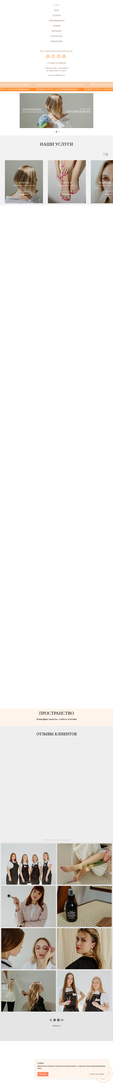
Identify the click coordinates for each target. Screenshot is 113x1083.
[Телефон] (48, 58)
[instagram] (58, 58)
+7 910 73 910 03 (56, 63)
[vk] (64, 58)
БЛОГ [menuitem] (56, 10)
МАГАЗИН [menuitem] (56, 31)
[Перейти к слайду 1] (54, 131)
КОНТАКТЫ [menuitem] (56, 36)
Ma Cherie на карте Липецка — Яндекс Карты (57, 882)
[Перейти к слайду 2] (56, 131)
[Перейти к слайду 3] (58, 131)
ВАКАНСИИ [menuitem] (56, 41)
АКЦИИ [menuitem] (56, 25)
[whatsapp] (53, 58)
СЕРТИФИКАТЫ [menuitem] (56, 20)
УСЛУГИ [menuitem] (57, 15)
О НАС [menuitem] (56, 5)
